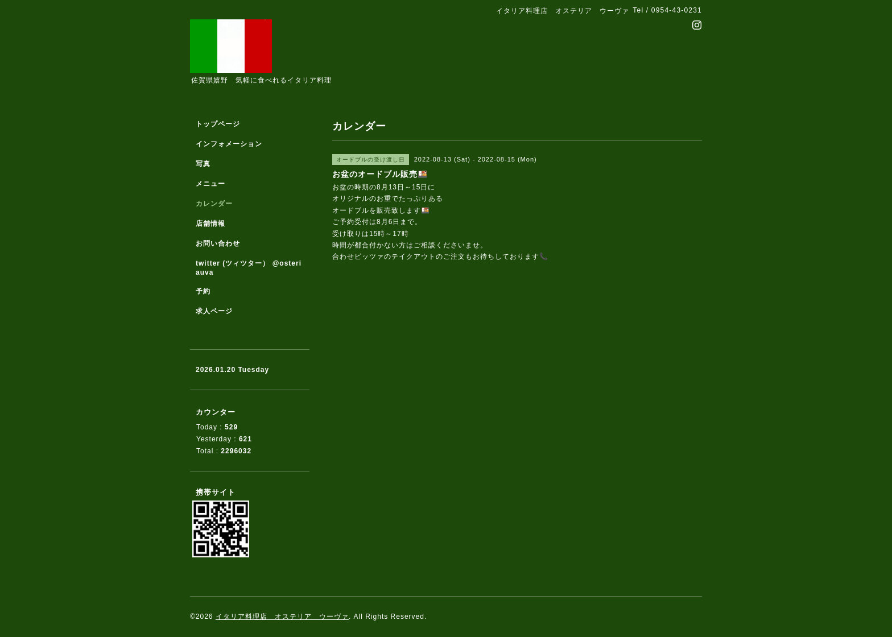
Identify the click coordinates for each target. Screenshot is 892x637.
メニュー (210, 184)
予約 (203, 291)
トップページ (218, 124)
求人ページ (214, 311)
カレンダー (214, 204)
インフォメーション (229, 144)
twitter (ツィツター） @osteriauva (249, 267)
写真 (203, 164)
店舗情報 (210, 224)
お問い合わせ (218, 243)
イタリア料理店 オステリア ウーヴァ (282, 617)
